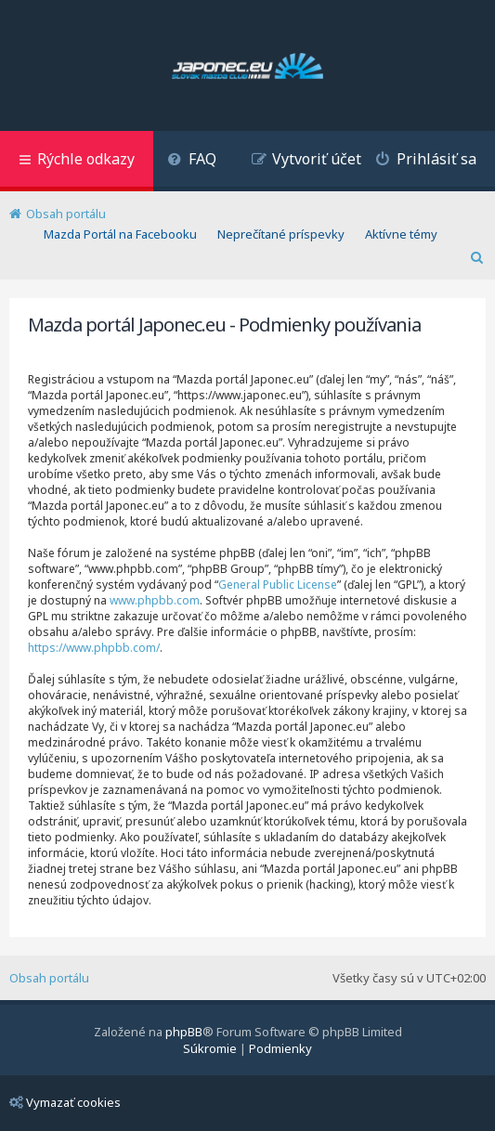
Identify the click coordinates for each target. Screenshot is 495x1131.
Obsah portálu (49, 977)
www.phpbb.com (155, 600)
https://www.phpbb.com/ (94, 648)
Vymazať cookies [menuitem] (65, 1102)
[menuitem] (191, 161)
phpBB (183, 1031)
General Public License (277, 584)
